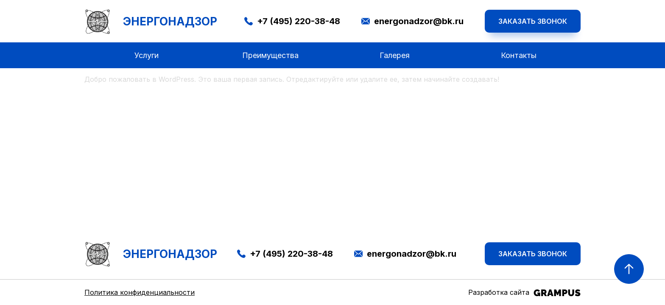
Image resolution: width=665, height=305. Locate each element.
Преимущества (270, 55)
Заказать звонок (532, 21)
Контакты (518, 55)
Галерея (395, 55)
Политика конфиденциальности (139, 292)
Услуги (146, 55)
